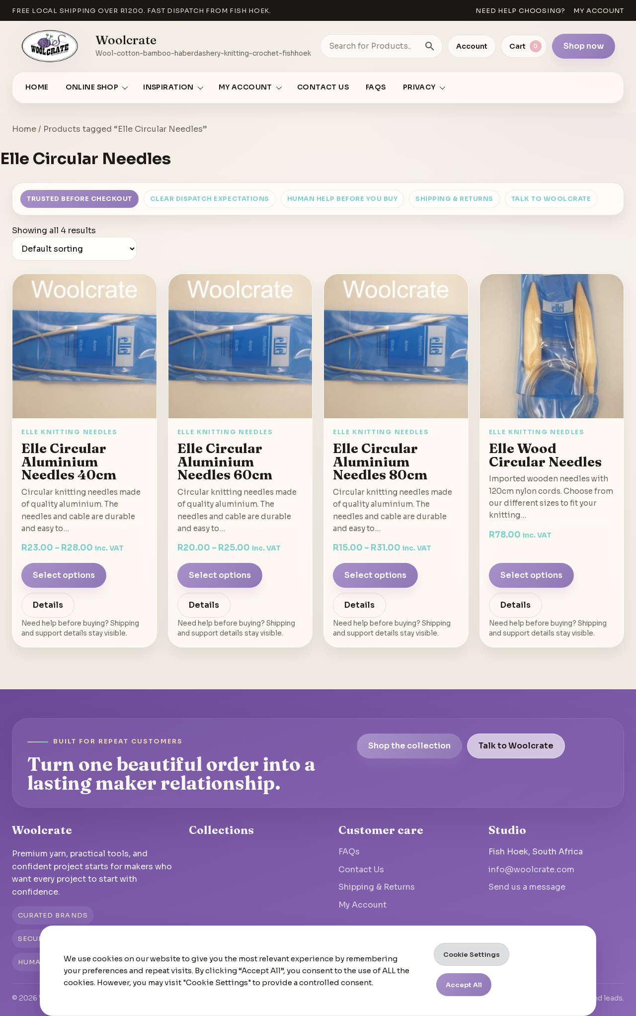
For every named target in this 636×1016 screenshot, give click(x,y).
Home (37, 87)
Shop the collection (409, 745)
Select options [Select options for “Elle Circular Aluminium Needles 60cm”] (220, 575)
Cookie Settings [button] (471, 954)
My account (598, 10)
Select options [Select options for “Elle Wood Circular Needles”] (531, 575)
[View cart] (524, 46)
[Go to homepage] (50, 46)
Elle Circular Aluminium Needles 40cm (68, 461)
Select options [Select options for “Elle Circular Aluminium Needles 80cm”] (375, 575)
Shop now (583, 46)
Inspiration (168, 87)
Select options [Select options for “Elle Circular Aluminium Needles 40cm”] (64, 575)
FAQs (376, 87)
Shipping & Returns (454, 199)
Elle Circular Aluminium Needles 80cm (380, 461)
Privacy (419, 87)
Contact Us (323, 87)
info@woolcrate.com (531, 869)
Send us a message (526, 887)
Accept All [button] (464, 985)
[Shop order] (74, 249)
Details (48, 605)
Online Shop (92, 87)
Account (471, 46)
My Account (362, 905)
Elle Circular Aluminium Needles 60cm (224, 461)
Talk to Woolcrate (551, 199)
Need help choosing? (520, 10)
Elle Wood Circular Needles (545, 455)
